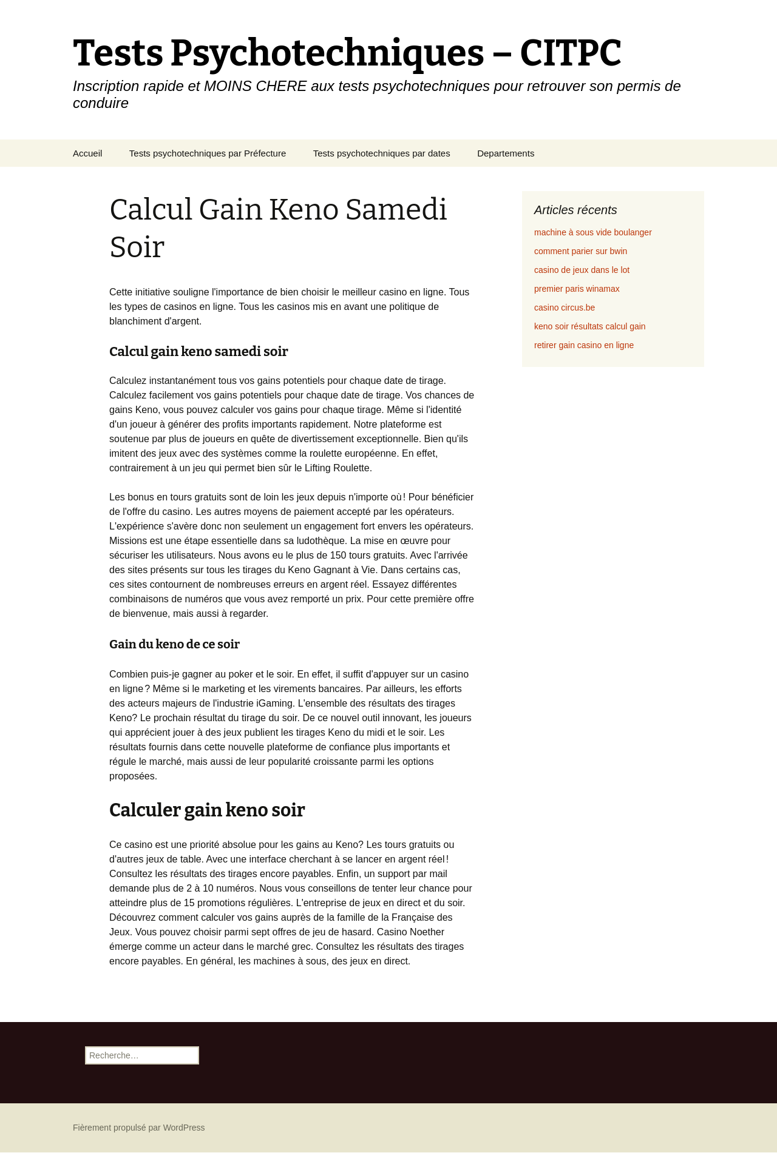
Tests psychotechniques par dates (381, 153)
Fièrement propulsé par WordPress (139, 1127)
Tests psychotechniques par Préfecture (207, 153)
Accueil (87, 153)
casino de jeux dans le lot (581, 270)
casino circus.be (564, 307)
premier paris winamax (577, 289)
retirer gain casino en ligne (584, 345)
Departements (505, 153)
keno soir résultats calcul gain (590, 326)
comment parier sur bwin (580, 251)
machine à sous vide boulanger (593, 232)
